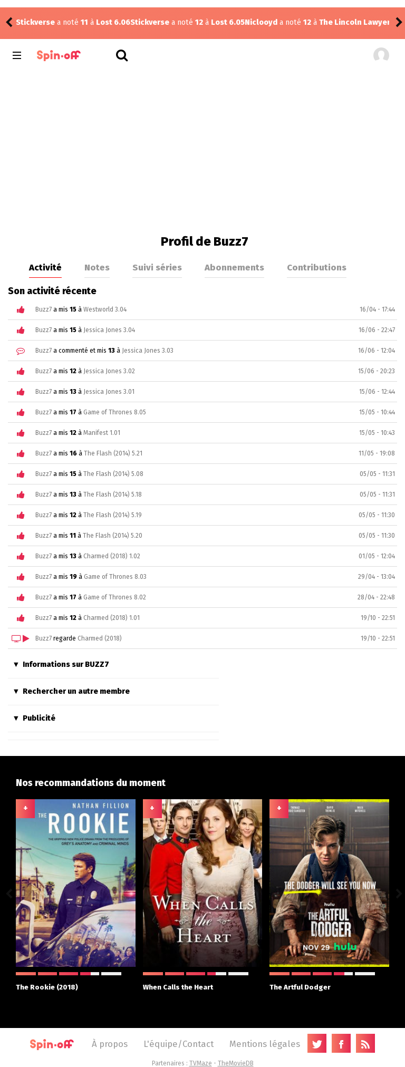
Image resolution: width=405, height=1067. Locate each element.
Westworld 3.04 (105, 309)
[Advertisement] (202, 150)
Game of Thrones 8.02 (114, 597)
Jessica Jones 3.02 (109, 371)
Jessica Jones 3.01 (108, 391)
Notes (97, 267)
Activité (45, 267)
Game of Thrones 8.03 (115, 576)
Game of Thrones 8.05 (114, 412)
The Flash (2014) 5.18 (112, 494)
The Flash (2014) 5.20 (112, 535)
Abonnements (234, 267)
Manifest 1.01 (101, 432)
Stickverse (35, 22)
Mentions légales (264, 1044)
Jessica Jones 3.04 (109, 330)
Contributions (316, 267)
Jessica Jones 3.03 (147, 350)
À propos (110, 1044)
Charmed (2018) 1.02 (111, 556)
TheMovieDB (236, 1063)
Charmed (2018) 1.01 (111, 618)
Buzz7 (43, 309)
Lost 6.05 (113, 22)
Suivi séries (157, 267)
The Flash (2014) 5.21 (113, 453)
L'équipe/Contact (178, 1044)
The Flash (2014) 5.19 (112, 515)
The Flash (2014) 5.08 (113, 474)
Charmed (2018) (100, 638)
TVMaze (200, 1063)
